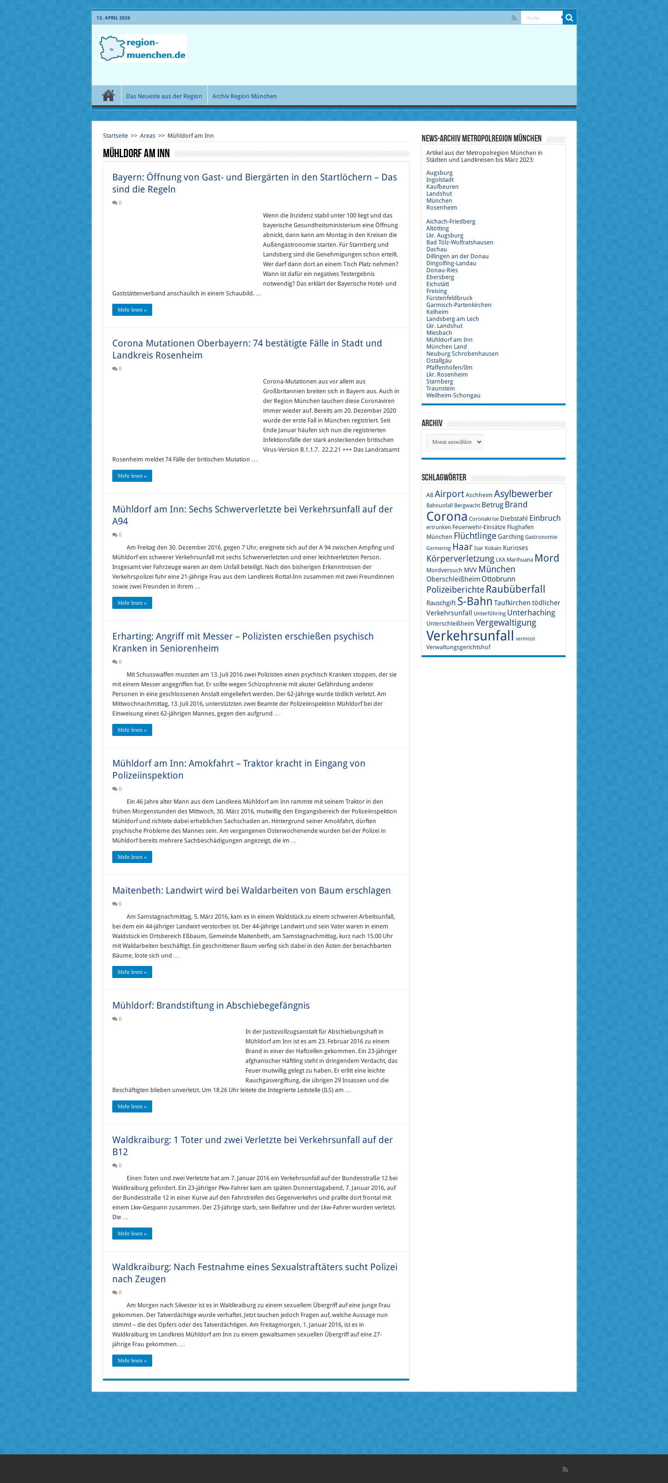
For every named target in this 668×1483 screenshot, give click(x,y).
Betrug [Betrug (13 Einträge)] (492, 504)
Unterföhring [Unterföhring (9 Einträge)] (490, 613)
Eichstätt (437, 284)
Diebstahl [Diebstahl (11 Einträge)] (514, 518)
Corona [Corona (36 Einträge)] (447, 516)
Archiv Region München (244, 96)
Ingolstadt (440, 179)
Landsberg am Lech (452, 318)
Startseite (115, 135)
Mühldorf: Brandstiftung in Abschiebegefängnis (211, 1005)
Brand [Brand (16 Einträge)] (516, 504)
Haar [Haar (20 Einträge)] (462, 546)
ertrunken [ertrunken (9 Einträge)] (438, 527)
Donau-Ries (442, 270)
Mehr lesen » (132, 310)
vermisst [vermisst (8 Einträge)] (525, 639)
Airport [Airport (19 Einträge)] (449, 494)
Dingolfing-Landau (451, 263)
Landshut (439, 193)
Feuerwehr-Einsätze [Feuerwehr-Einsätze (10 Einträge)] (479, 527)
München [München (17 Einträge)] (496, 569)
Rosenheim (441, 207)
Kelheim (437, 311)
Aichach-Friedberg (450, 221)
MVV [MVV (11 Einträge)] (470, 570)
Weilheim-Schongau (453, 395)
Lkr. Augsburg (444, 235)
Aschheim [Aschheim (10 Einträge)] (479, 495)
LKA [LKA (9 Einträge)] (500, 559)
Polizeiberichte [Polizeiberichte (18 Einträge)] (455, 589)
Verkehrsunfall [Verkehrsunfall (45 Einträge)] (470, 636)
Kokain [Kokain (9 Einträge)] (493, 548)
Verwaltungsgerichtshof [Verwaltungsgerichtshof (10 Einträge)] (458, 647)
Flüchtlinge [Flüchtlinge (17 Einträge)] (475, 536)
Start (108, 95)
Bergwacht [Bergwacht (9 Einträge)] (467, 505)
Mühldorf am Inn (449, 339)
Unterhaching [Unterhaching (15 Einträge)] (531, 612)
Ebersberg (440, 277)
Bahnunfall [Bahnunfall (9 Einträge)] (439, 505)
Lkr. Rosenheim (447, 374)
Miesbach (439, 332)
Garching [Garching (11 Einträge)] (511, 536)
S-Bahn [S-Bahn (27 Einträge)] (475, 601)
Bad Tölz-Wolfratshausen (460, 242)
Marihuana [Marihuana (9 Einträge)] (520, 559)
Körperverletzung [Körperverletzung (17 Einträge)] (460, 558)
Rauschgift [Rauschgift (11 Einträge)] (441, 603)
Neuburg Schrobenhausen (462, 353)
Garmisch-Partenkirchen (459, 304)
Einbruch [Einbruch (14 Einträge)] (545, 518)
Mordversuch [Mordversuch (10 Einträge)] (444, 570)
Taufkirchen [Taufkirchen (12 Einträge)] (512, 603)
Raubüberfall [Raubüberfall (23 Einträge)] (516, 589)
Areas (147, 135)
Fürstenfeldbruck (449, 297)
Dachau (436, 249)
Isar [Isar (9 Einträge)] (478, 548)
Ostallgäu (439, 360)
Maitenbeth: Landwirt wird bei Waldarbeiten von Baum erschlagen (251, 890)
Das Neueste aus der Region (164, 96)
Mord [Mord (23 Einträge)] (546, 558)
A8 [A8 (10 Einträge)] (429, 495)
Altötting (437, 228)
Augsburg (439, 172)
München (439, 200)
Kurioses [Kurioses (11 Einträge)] (515, 547)
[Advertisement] (401, 55)
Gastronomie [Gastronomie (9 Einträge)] (541, 537)
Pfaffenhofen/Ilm (449, 367)
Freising (436, 291)
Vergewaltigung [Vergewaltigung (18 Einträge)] (506, 622)
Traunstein (440, 388)
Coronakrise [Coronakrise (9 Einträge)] (484, 519)
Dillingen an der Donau (457, 256)
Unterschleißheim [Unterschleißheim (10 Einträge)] (450, 623)
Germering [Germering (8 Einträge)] (438, 548)
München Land (446, 346)
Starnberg (439, 381)
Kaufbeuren (442, 186)
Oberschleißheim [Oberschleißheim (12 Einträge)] (453, 579)
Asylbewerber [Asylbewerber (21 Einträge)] (523, 493)
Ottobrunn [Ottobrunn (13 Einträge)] (498, 579)
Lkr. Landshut (444, 325)
